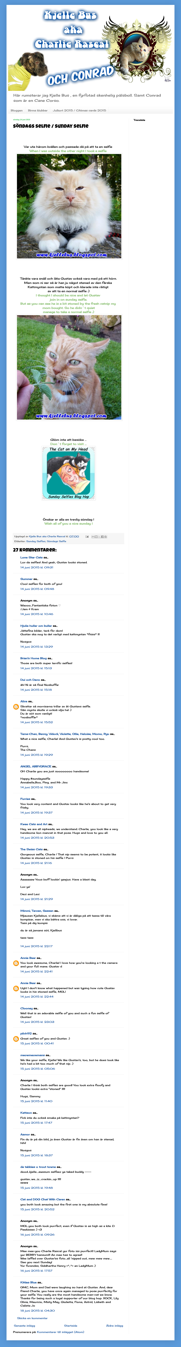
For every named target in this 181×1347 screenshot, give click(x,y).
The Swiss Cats (31, 849)
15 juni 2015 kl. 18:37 (36, 1155)
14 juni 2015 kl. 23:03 (37, 1022)
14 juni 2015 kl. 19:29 (36, 754)
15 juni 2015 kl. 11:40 (36, 1101)
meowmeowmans (32, 1055)
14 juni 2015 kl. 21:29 (36, 899)
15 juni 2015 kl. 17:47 (36, 1122)
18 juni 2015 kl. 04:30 (37, 1310)
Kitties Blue (28, 1282)
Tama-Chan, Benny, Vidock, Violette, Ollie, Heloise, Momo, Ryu (64, 734)
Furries (25, 799)
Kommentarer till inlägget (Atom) (60, 1332)
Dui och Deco (30, 679)
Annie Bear (28, 958)
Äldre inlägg (114, 1325)
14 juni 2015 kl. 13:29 (36, 646)
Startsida (70, 1325)
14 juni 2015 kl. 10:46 (36, 614)
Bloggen (17, 110)
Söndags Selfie (56, 541)
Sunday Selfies (35, 541)
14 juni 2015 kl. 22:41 (36, 971)
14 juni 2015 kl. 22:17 (36, 946)
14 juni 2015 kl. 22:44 (36, 996)
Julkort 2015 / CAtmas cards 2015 (79, 110)
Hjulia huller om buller (36, 625)
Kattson (26, 1112)
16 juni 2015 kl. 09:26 (37, 1234)
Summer (26, 579)
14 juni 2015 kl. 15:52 (36, 722)
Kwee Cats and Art (33, 824)
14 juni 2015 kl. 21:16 (36, 863)
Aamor (25, 1134)
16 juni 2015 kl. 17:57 (36, 1270)
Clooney (26, 1008)
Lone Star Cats (31, 557)
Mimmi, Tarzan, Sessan (36, 910)
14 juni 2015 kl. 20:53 (37, 837)
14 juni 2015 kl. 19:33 (36, 787)
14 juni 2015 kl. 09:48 (37, 589)
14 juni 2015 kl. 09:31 (36, 567)
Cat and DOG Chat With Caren (42, 1199)
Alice (23, 701)
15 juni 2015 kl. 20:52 (37, 1209)
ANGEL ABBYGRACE (35, 766)
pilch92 (26, 1033)
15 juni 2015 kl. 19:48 (36, 1187)
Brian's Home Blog (33, 658)
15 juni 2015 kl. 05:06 (37, 1068)
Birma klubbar (37, 110)
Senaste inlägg (24, 1325)
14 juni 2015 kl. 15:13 (36, 668)
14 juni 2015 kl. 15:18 (36, 689)
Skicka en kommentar (32, 1318)
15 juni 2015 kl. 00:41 (37, 1043)
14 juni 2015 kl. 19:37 (36, 812)
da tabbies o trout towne (38, 1167)
